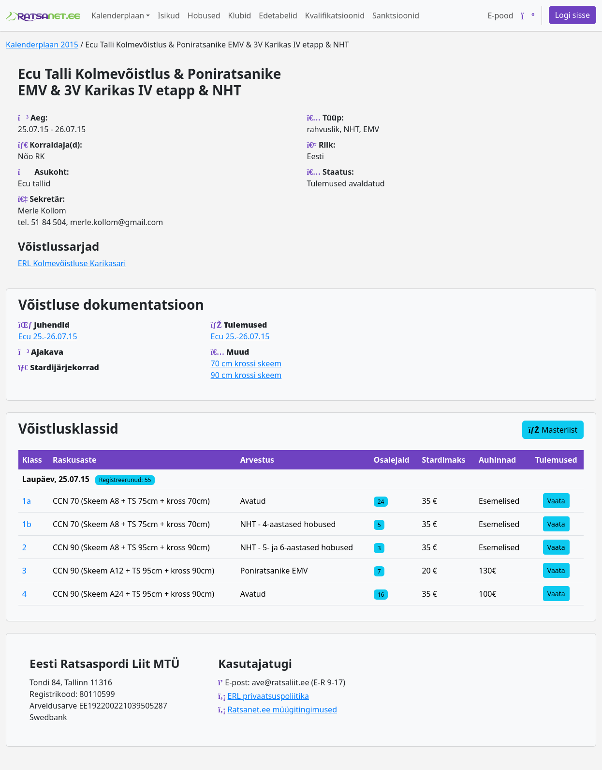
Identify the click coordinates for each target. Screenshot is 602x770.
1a (26, 501)
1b (26, 524)
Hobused (204, 15)
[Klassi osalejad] (381, 501)
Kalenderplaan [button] (117, 15)
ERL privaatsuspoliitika (268, 696)
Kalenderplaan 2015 (42, 44)
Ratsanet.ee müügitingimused (282, 709)
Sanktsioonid (395, 15)
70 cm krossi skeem (246, 363)
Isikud (169, 15)
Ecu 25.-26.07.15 (47, 336)
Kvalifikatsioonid (335, 15)
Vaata (556, 500)
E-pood (500, 15)
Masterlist (553, 429)
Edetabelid (278, 15)
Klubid (239, 15)
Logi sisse (572, 15)
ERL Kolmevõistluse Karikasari (72, 263)
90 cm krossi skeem (246, 375)
